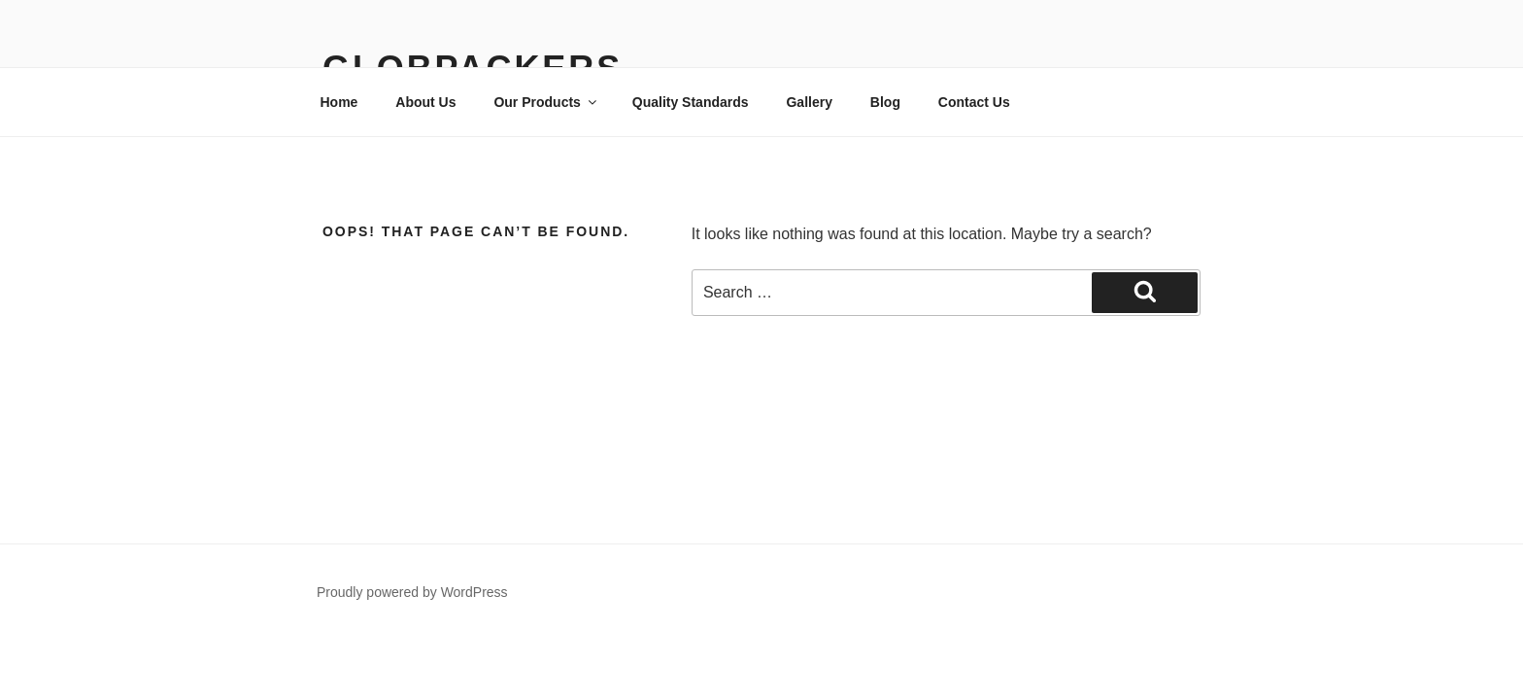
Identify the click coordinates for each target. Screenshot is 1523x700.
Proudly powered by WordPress (412, 592)
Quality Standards (690, 102)
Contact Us (974, 102)
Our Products (545, 102)
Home (339, 102)
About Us (425, 102)
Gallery (808, 102)
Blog (885, 102)
